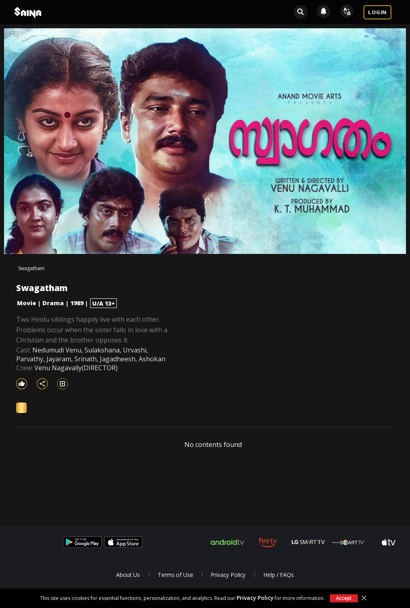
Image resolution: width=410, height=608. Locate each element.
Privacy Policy (255, 598)
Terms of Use (175, 575)
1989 (76, 303)
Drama (53, 303)
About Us (128, 575)
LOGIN (377, 12)
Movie (26, 303)
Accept (343, 598)
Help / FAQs (278, 575)
